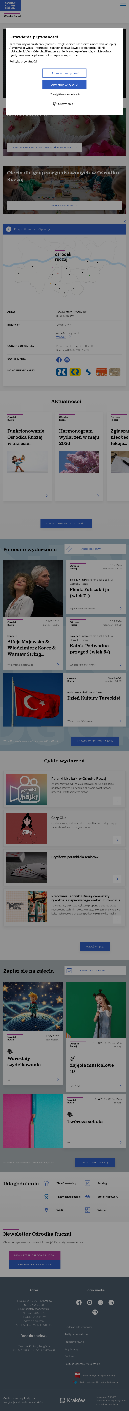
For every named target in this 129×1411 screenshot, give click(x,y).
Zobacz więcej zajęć (95, 1162)
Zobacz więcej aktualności (66, 523)
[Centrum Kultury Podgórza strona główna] (10, 5)
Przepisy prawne (74, 1341)
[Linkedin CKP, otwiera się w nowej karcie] (111, 1303)
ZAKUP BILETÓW (84, 549)
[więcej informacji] (49, 229)
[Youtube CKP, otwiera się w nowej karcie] (89, 1303)
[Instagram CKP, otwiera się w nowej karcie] (67, 360)
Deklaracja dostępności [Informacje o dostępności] (78, 1326)
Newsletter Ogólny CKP (35, 1264)
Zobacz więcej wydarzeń (95, 741)
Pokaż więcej (95, 946)
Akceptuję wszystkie (64, 85)
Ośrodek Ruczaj (12, 15)
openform (113, 1403)
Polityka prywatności (76, 1334)
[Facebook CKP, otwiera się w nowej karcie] (59, 360)
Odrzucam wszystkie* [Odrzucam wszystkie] (65, 73)
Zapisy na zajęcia (86, 970)
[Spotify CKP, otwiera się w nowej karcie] (95, 1312)
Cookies (69, 1356)
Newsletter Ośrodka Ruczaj (34, 1255)
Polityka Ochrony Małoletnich (82, 1363)
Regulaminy (71, 1349)
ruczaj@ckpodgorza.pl (67, 333)
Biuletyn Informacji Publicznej (95, 1375)
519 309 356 (63, 324)
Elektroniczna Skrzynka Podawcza (95, 1382)
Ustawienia (64, 104)
